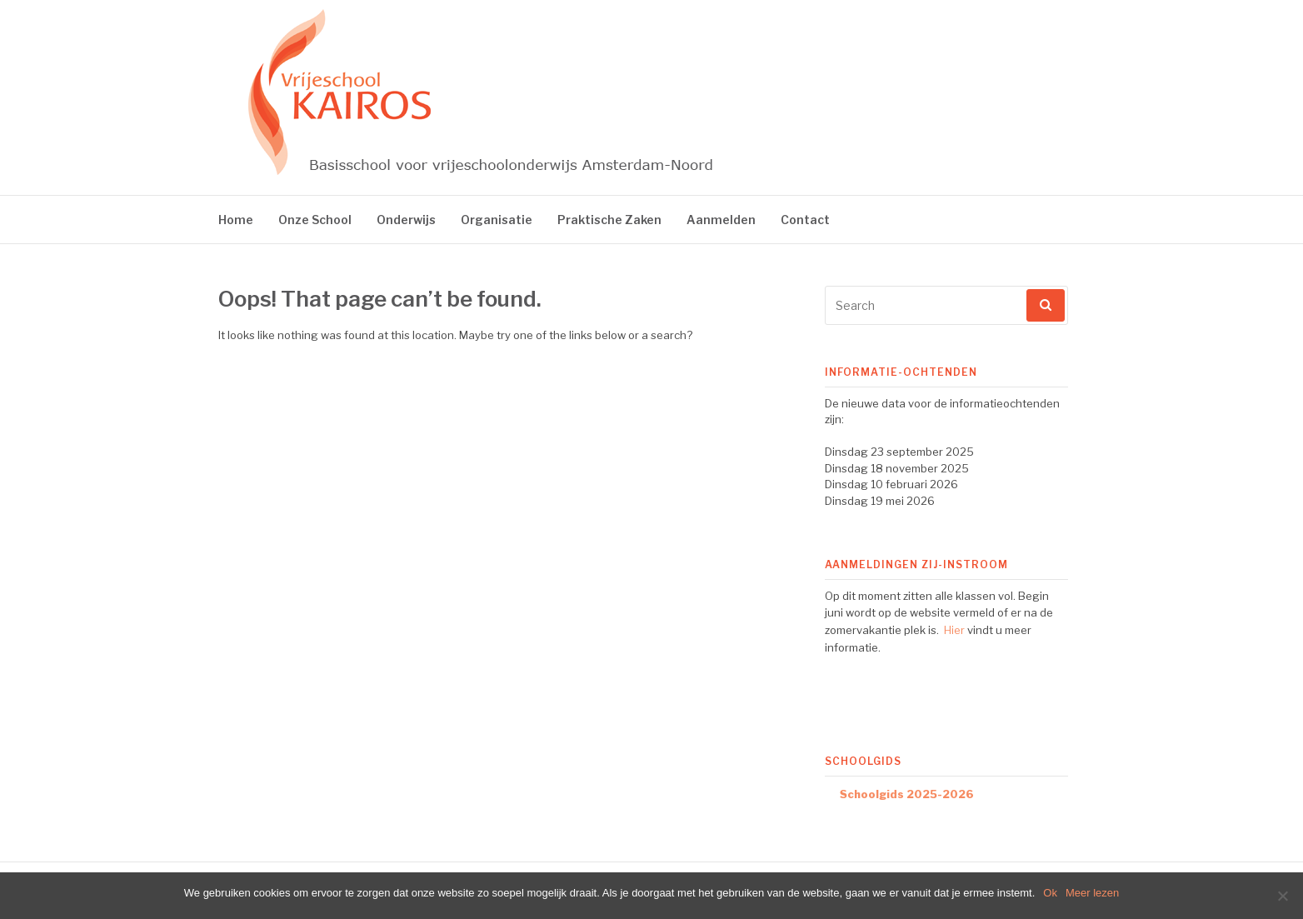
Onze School (315, 219)
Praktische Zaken (609, 219)
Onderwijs (406, 219)
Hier (954, 630)
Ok (1050, 893)
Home (235, 219)
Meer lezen (1092, 893)
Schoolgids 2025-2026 (907, 794)
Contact (805, 219)
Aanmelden (721, 219)
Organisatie (496, 219)
